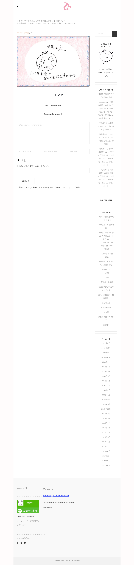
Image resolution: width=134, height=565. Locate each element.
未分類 (106, 312)
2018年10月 (106, 409)
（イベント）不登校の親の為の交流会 (107, 245)
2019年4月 (106, 381)
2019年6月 (106, 371)
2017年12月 (106, 451)
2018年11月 (106, 404)
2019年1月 (106, 395)
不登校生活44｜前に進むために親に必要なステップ (106, 126)
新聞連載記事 (106, 307)
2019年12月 (106, 348)
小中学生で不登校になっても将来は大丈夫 (34, 21)
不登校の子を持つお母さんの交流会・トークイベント (106, 236)
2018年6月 (106, 428)
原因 (107, 273)
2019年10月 (106, 357)
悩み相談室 (106, 303)
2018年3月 (106, 442)
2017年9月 (106, 461)
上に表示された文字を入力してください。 (34, 166)
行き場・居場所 (107, 282)
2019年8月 (106, 367)
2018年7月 (106, 423)
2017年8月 (106, 465)
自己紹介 (106, 325)
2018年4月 (106, 437)
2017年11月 (106, 456)
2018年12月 (106, 400)
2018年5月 (106, 432)
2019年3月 (106, 385)
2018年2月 (106, 446)
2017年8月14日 (23, 33)
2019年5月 (106, 376)
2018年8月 (106, 418)
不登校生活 (58, 21)
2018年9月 (106, 414)
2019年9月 (106, 362)
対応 (107, 277)
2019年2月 (106, 390)
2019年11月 (106, 353)
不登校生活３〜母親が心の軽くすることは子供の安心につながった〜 (45, 23)
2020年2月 (106, 343)
